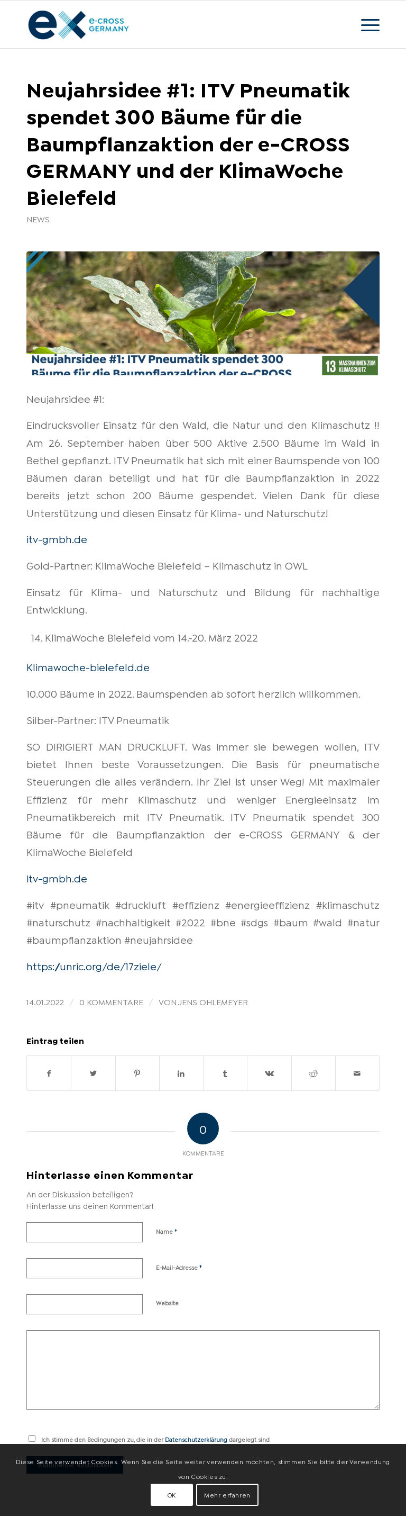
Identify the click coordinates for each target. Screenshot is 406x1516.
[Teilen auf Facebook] (49, 1073)
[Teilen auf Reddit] (313, 1073)
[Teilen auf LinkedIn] (181, 1073)
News (38, 218)
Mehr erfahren (227, 1495)
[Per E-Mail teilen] (357, 1073)
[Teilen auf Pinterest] (137, 1073)
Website (167, 1302)
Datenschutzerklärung (196, 1439)
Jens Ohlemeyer (213, 1001)
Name (167, 1230)
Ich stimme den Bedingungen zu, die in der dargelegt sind (155, 1439)
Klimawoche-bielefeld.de (88, 666)
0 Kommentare (111, 1001)
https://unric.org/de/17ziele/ (94, 965)
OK (172, 1495)
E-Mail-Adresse (179, 1266)
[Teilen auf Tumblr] (225, 1073)
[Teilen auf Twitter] (93, 1073)
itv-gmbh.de (56, 538)
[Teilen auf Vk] (269, 1073)
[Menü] (365, 24)
